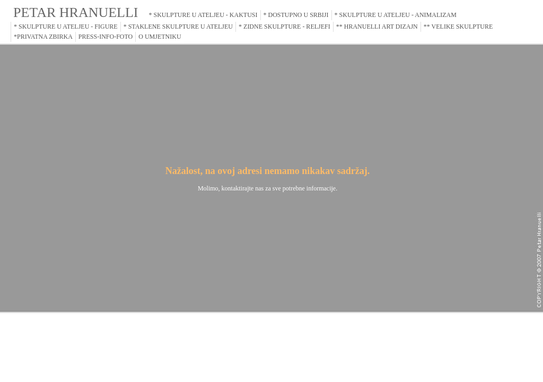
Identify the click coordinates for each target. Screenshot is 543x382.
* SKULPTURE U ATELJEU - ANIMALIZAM (396, 15)
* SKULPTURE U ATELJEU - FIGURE (66, 26)
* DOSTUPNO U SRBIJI (296, 15)
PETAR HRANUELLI (75, 12)
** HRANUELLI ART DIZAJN (377, 26)
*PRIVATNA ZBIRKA (43, 36)
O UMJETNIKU (159, 36)
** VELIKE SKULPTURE (458, 26)
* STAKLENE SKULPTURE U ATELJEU (178, 26)
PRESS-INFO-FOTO (105, 36)
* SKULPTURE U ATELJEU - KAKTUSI (203, 15)
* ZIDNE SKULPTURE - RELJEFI (284, 26)
